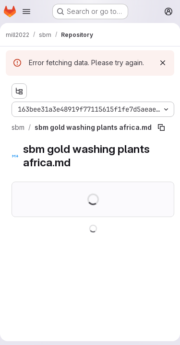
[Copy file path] (161, 127)
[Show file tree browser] (19, 91)
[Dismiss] (162, 63)
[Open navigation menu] (26, 11)
